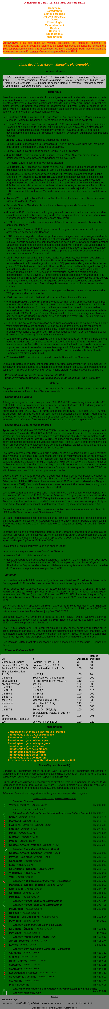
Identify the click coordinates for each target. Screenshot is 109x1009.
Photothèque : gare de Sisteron (27, 757)
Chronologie (54, 22)
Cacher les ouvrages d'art (43, 799)
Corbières (15, 892)
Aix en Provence (19, 940)
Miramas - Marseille (17, 120)
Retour (54, 996)
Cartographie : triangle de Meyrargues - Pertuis (36, 731)
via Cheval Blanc (65, 158)
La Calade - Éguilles (21, 928)
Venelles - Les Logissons (24, 916)
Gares (54, 19)
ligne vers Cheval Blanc (47, 900)
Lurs (12, 865)
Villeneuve (15, 873)
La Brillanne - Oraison (22, 869)
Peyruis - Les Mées (20, 857)
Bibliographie (54, 34)
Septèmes (15, 964)
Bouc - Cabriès (18, 960)
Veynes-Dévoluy (19, 805)
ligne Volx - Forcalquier (57, 881)
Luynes (13, 944)
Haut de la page (10, 999)
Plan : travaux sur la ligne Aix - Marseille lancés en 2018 (41, 760)
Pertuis (28, 900)
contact (34, 51)
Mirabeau (14, 896)
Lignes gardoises (54, 13)
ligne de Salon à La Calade (47, 924)
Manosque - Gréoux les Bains (27, 885)
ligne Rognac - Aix (44, 936)
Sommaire (54, 8)
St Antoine (15, 968)
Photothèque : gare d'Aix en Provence (31, 734)
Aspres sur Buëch (68, 813)
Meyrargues (16, 908)
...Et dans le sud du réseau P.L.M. (67, 2)
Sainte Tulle (16, 889)
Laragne (14, 829)
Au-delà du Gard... (55, 16)
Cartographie (55, 11)
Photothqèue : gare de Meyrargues (29, 743)
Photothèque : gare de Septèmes (28, 749)
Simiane (14, 956)
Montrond (15, 821)
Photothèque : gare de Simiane (26, 752)
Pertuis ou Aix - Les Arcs (52, 198)
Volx (11, 877)
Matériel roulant (54, 25)
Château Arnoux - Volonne (25, 845)
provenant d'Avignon (44, 158)
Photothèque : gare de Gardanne (27, 737)
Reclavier (14, 912)
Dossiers (54, 31)
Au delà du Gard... (14, 58)
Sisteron (14, 837)
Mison (12, 833)
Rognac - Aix (59, 117)
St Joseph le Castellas (22, 976)
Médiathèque (54, 36)
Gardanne (15, 952)
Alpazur (70, 616)
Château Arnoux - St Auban (25, 853)
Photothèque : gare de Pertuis (26, 746)
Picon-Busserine (19, 984)
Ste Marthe (15, 980)
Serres (13, 817)
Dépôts (54, 28)
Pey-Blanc (15, 932)
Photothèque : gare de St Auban (27, 754)
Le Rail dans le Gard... (36, 2)
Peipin (13, 841)
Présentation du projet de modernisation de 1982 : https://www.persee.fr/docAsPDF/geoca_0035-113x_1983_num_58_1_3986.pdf (52, 376)
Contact (88, 1003)
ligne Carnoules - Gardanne (53, 948)
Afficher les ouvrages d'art (65, 799)
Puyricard (15, 920)
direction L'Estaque (70, 988)
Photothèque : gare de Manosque (28, 740)
